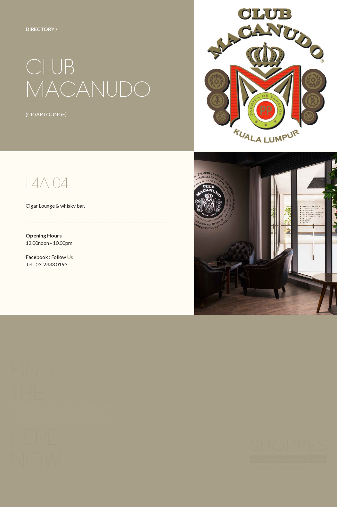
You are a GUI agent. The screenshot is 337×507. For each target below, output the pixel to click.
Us (70, 257)
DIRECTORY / (41, 29)
